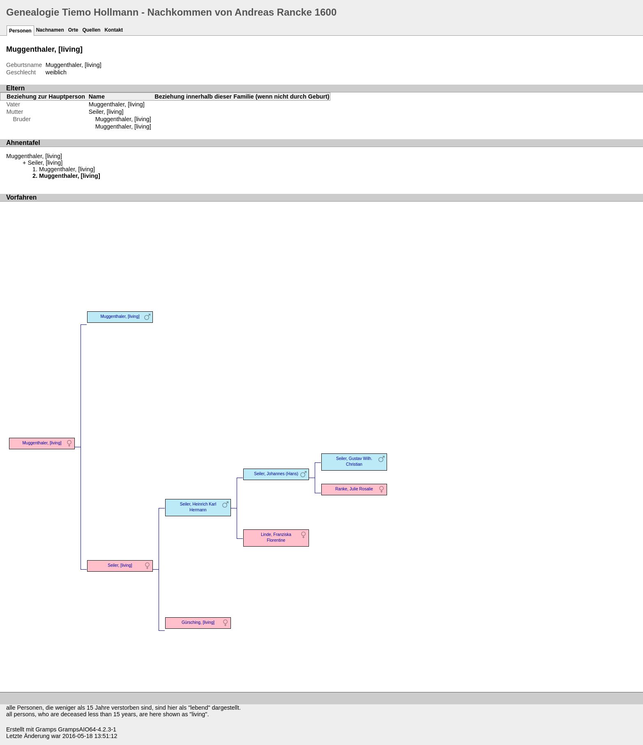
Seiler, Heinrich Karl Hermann (198, 507)
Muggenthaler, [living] (123, 119)
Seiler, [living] (106, 111)
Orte (73, 30)
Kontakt (113, 30)
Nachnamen (50, 30)
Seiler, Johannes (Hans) (276, 473)
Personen (20, 31)
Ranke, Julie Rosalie (354, 489)
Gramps (45, 729)
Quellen (91, 30)
